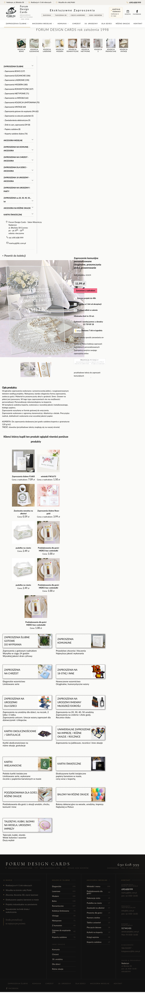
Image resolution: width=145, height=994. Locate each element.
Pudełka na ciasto (98, 903)
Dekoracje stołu (98, 898)
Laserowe (64, 891)
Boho (64, 901)
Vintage (64, 915)
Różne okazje (123, 23)
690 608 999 (134, 2)
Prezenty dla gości (98, 913)
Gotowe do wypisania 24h (64, 931)
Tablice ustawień (98, 922)
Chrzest (76, 23)
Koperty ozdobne (64, 937)
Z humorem (64, 925)
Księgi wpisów (98, 937)
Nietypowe (64, 920)
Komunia (63, 23)
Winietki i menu (98, 886)
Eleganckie (64, 886)
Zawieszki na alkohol (98, 908)
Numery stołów (98, 917)
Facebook (137, 12)
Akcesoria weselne (43, 23)
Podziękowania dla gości (98, 892)
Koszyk (128, 12)
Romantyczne (64, 906)
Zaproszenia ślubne (17, 23)
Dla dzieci (107, 23)
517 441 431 (126, 928)
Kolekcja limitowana (64, 911)
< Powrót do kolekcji (14, 255)
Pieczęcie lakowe (98, 927)
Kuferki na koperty (98, 932)
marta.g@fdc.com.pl (17, 243)
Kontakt (138, 23)
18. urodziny (91, 23)
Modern (64, 896)
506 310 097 (126, 948)
